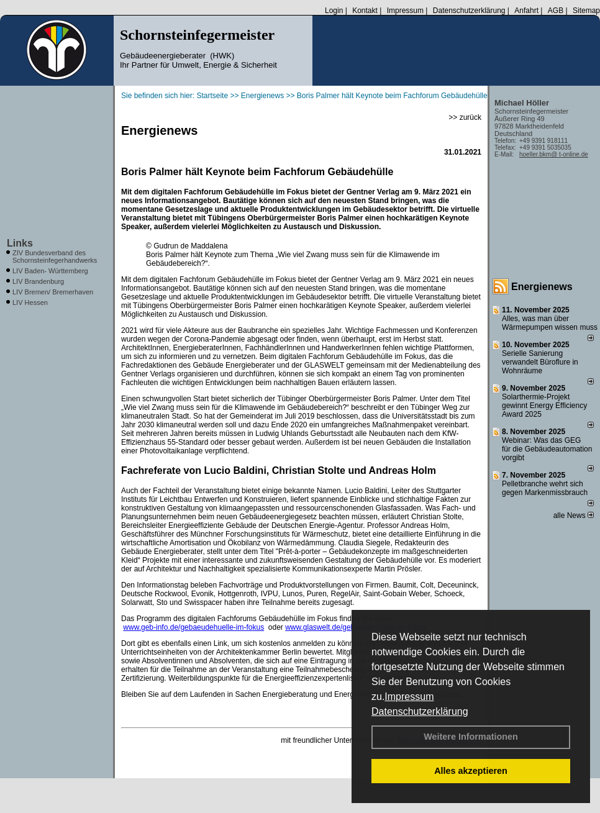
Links (20, 243)
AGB (555, 10)
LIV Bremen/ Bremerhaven (52, 292)
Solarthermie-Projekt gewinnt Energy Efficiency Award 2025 (544, 406)
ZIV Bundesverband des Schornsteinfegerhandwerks (54, 256)
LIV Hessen (30, 302)
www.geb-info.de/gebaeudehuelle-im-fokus (193, 627)
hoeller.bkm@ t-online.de (553, 154)
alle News (573, 515)
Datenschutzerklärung (419, 711)
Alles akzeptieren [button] (470, 771)
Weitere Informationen (471, 737)
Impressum (409, 696)
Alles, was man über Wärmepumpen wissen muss (550, 323)
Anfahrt (526, 10)
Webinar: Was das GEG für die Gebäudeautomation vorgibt (547, 449)
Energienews (542, 286)
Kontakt (365, 10)
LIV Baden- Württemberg (50, 271)
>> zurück (464, 117)
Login (334, 10)
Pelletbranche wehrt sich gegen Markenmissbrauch (545, 488)
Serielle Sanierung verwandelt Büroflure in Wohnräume (540, 362)
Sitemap (586, 10)
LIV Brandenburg (38, 281)
